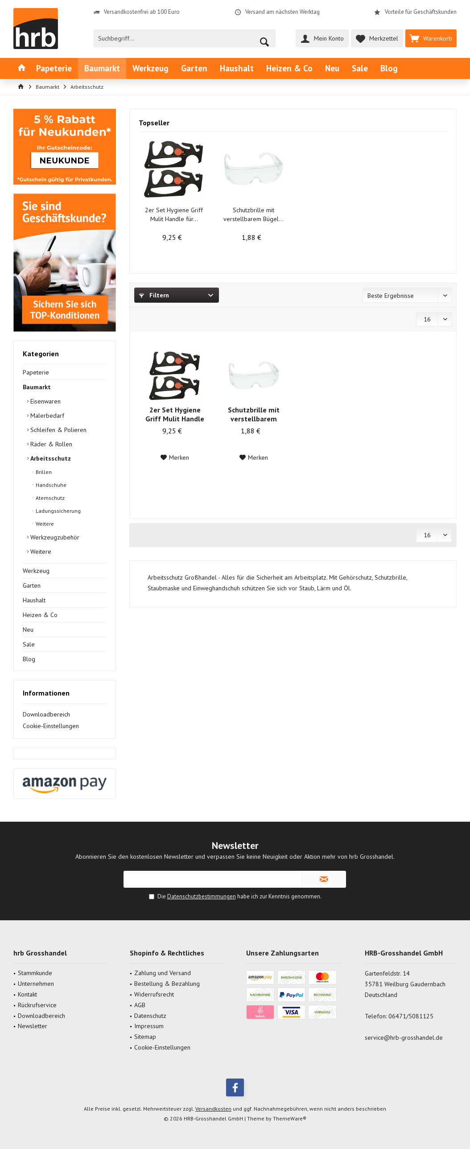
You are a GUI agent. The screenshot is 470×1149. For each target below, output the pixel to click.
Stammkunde (35, 973)
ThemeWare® (289, 1118)
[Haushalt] (237, 68)
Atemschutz (49, 497)
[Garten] (194, 68)
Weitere (44, 523)
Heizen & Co (40, 615)
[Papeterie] (54, 68)
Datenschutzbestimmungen (201, 896)
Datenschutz (150, 1016)
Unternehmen (36, 984)
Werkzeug (36, 571)
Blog (29, 659)
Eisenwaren (45, 401)
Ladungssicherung (57, 510)
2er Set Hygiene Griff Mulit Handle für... (174, 214)
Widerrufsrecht (154, 994)
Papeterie (36, 372)
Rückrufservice (37, 1005)
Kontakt (27, 994)
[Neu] (332, 68)
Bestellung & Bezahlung (167, 984)
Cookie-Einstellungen (51, 726)
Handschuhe (50, 485)
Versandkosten (213, 1108)
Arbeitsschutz (50, 458)
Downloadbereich (46, 714)
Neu (28, 630)
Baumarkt (37, 387)
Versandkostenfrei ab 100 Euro (142, 12)
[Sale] (360, 68)
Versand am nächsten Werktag (282, 12)
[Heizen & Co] (289, 68)
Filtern (154, 295)
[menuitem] (431, 38)
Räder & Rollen (50, 444)
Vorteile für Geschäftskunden (421, 12)
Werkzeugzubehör (54, 537)
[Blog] (389, 68)
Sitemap (145, 1037)
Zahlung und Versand (162, 973)
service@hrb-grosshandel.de (404, 1038)
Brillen (43, 472)
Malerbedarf (46, 416)
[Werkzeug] (150, 68)
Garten (32, 585)
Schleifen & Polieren (58, 430)
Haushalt (34, 600)
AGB (139, 1005)
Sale (29, 644)
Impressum (149, 1026)
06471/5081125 (410, 1016)
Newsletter (32, 1026)
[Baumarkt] (102, 68)
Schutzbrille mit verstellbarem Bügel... (253, 214)
